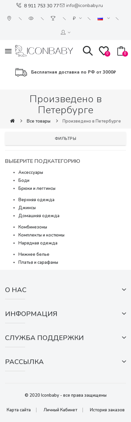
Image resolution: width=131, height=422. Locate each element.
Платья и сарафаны (38, 262)
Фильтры (66, 138)
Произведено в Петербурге (91, 121)
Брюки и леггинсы (36, 189)
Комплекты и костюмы (41, 235)
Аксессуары (30, 173)
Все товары (38, 121)
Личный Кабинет (60, 410)
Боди (23, 181)
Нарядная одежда (37, 243)
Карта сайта (19, 410)
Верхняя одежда (36, 200)
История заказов (107, 410)
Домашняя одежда (38, 216)
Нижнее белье (33, 254)
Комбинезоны (32, 227)
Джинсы (27, 208)
